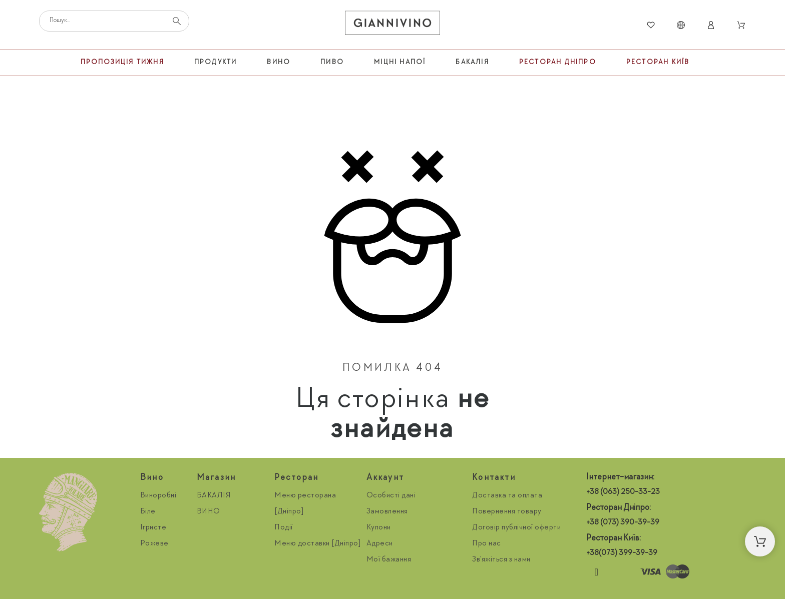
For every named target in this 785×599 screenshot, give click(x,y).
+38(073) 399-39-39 (621, 553)
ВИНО (208, 512)
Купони (378, 528)
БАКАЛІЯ (214, 496)
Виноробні (158, 496)
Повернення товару (507, 512)
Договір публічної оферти (516, 528)
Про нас (486, 544)
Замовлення (387, 512)
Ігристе (153, 528)
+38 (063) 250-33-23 (623, 492)
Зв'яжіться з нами (501, 560)
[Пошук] (114, 21)
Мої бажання (389, 560)
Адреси (379, 544)
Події (283, 528)
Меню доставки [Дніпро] (317, 544)
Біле (148, 512)
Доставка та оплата (507, 496)
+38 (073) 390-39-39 (622, 523)
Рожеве (154, 544)
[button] (760, 541)
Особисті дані (391, 496)
